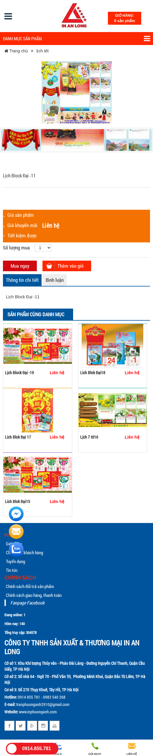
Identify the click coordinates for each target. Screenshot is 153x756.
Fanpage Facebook (27, 603)
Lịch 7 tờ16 (89, 437)
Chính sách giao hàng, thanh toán (34, 595)
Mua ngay (20, 265)
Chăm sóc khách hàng (24, 552)
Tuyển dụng (15, 561)
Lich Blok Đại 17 (18, 437)
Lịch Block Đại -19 (19, 372)
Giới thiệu (14, 544)
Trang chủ (16, 51)
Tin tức (12, 570)
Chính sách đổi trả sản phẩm (30, 586)
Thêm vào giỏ (70, 265)
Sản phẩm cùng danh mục (35, 314)
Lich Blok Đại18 (92, 372)
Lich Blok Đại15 (17, 501)
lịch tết (42, 51)
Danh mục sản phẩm (76, 38)
